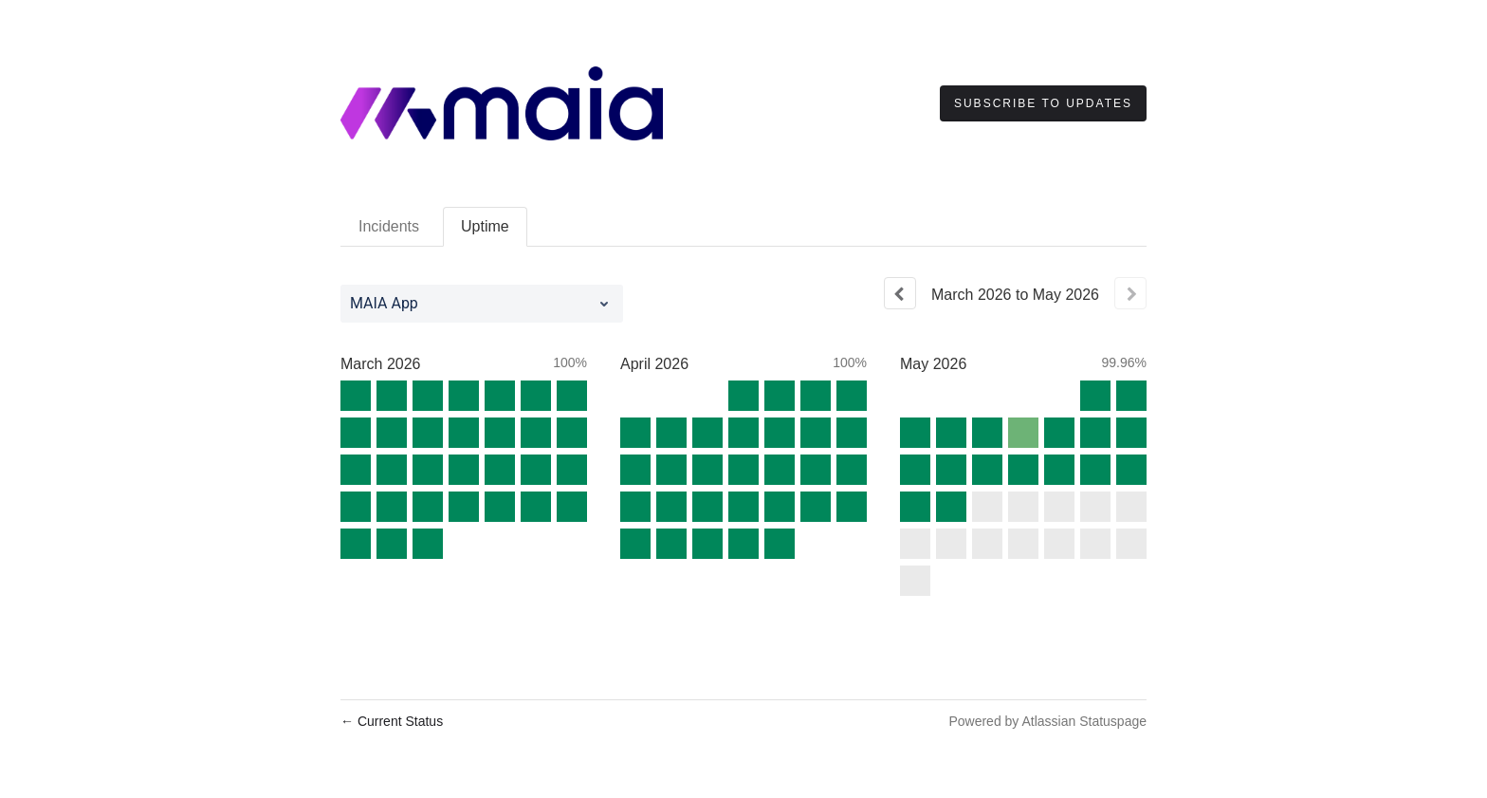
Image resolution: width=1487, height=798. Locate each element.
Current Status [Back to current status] (391, 721)
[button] (1043, 103)
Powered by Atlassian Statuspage (1047, 721)
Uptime (485, 226)
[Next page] (1130, 293)
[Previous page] (900, 293)
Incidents (388, 226)
